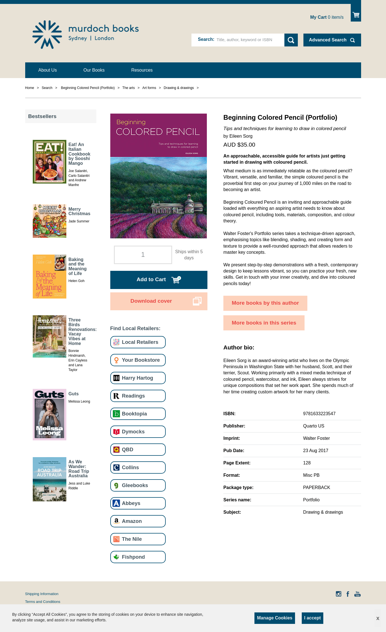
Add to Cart (151, 279)
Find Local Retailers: (135, 328)
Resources (142, 70)
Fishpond (133, 557)
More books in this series (264, 323)
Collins (130, 467)
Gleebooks (135, 485)
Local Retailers (140, 342)
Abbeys (131, 503)
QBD (128, 449)
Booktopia (134, 414)
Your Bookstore (141, 360)
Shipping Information (42, 594)
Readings (133, 396)
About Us (47, 70)
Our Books (94, 70)
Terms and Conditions (42, 602)
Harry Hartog (137, 378)
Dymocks (133, 431)
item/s (326, 17)
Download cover (151, 301)
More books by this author (265, 303)
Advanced (328, 39)
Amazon (132, 521)
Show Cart (356, 13)
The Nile (132, 539)
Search (205, 39)
